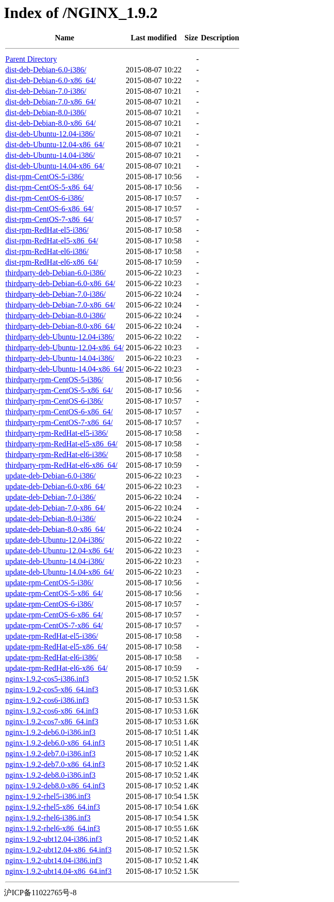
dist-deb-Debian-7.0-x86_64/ (50, 102)
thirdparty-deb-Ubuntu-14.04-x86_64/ (64, 369)
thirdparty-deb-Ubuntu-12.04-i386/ (59, 337)
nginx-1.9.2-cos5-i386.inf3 (47, 679)
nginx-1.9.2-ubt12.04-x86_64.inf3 (58, 850)
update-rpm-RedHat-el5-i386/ (51, 636)
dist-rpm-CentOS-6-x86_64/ (49, 208)
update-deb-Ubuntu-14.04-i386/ (54, 561)
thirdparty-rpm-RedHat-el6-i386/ (56, 454)
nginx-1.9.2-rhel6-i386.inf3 (48, 818)
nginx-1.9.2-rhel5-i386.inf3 (48, 796)
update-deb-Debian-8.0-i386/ (50, 518)
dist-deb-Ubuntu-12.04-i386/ (50, 134)
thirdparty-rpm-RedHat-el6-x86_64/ (61, 465)
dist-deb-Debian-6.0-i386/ (45, 70)
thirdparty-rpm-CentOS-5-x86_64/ (59, 390)
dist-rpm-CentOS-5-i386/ (44, 176)
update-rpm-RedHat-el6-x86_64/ (56, 668)
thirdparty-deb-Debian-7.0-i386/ (55, 294)
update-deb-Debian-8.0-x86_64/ (55, 529)
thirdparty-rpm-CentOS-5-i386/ (54, 379)
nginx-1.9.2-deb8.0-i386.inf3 (50, 775)
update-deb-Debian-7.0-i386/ (50, 497)
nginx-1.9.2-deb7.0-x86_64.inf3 (55, 764)
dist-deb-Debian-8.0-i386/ (45, 112)
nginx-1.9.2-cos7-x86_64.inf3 (52, 721)
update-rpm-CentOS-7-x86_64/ (54, 625)
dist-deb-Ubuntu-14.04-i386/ (50, 155)
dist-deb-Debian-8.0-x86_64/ (50, 123)
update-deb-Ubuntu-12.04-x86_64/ (59, 550)
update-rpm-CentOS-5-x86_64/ (54, 593)
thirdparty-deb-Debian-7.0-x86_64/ (60, 305)
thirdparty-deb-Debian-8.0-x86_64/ (60, 326)
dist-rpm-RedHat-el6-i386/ (47, 251)
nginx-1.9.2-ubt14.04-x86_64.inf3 (58, 871)
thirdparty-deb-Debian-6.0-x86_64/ (60, 283)
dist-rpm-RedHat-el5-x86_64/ (51, 241)
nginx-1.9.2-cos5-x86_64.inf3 (52, 689)
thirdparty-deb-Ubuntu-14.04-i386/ (59, 358)
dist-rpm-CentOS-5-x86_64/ (49, 187)
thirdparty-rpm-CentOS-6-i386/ (54, 401)
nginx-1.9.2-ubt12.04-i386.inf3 (53, 839)
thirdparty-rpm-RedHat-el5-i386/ (56, 433)
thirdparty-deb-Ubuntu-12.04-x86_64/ (64, 347)
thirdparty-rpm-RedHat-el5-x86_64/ (61, 444)
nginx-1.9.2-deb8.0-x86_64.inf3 (55, 786)
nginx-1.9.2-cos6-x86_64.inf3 (52, 711)
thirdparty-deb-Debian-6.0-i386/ (55, 273)
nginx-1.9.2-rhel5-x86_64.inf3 (52, 807)
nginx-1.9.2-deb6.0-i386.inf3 (50, 732)
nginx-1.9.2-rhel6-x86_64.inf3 (52, 828)
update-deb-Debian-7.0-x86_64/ (55, 508)
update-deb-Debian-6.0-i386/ (50, 476)
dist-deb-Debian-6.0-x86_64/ (50, 80)
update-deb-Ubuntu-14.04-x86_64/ (59, 572)
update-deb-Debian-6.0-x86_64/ (55, 486)
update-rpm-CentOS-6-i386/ (49, 604)
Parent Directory (31, 59)
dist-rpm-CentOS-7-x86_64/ (49, 219)
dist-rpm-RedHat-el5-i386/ (47, 230)
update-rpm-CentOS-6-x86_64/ (54, 615)
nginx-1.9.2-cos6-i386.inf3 (47, 700)
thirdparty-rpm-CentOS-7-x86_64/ (59, 422)
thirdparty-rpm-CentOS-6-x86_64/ (59, 412)
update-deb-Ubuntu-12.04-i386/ (54, 540)
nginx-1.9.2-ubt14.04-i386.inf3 (53, 860)
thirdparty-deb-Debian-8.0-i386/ (55, 315)
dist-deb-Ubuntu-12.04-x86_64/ (54, 144)
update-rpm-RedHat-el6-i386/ (51, 657)
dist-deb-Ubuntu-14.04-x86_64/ (54, 166)
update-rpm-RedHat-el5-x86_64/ (56, 647)
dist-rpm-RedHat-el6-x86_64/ (51, 262)
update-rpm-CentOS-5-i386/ (49, 583)
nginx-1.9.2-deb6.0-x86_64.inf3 (55, 743)
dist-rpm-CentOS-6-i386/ (44, 198)
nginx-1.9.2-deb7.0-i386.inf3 (50, 753)
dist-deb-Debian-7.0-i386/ (45, 91)
